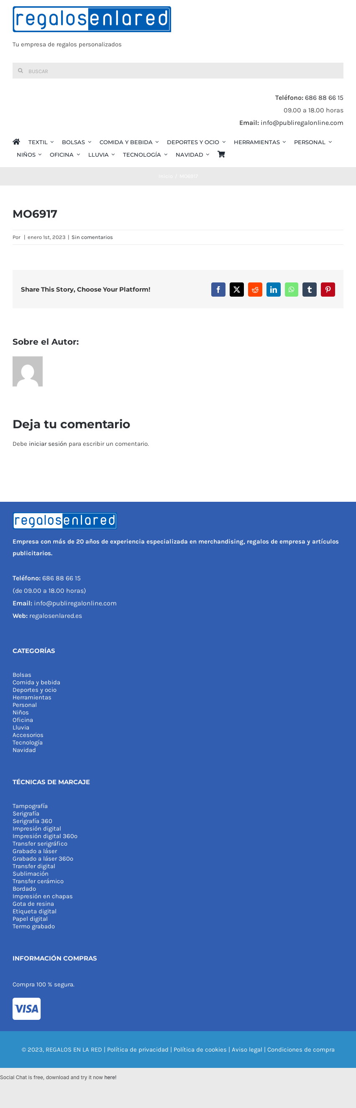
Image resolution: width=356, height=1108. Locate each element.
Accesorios (28, 735)
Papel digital (30, 918)
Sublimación (31, 873)
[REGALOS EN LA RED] (178, 31)
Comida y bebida (36, 682)
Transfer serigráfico (40, 843)
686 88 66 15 (324, 98)
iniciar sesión (49, 443)
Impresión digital (37, 828)
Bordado (24, 888)
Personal (25, 705)
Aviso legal (247, 1049)
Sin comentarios (92, 237)
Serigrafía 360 (32, 821)
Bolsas (22, 675)
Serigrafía (26, 813)
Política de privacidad (138, 1049)
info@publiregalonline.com (302, 123)
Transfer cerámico (38, 881)
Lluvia (21, 727)
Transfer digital (34, 866)
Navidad (24, 750)
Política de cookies (200, 1049)
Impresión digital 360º (45, 836)
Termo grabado (34, 926)
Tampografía (30, 806)
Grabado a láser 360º (43, 858)
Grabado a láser (35, 851)
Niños (21, 712)
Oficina (23, 720)
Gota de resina (33, 903)
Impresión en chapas (43, 896)
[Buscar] (178, 71)
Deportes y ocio (34, 690)
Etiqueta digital (34, 911)
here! (110, 1077)
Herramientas (32, 697)
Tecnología (28, 742)
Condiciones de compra (301, 1049)
